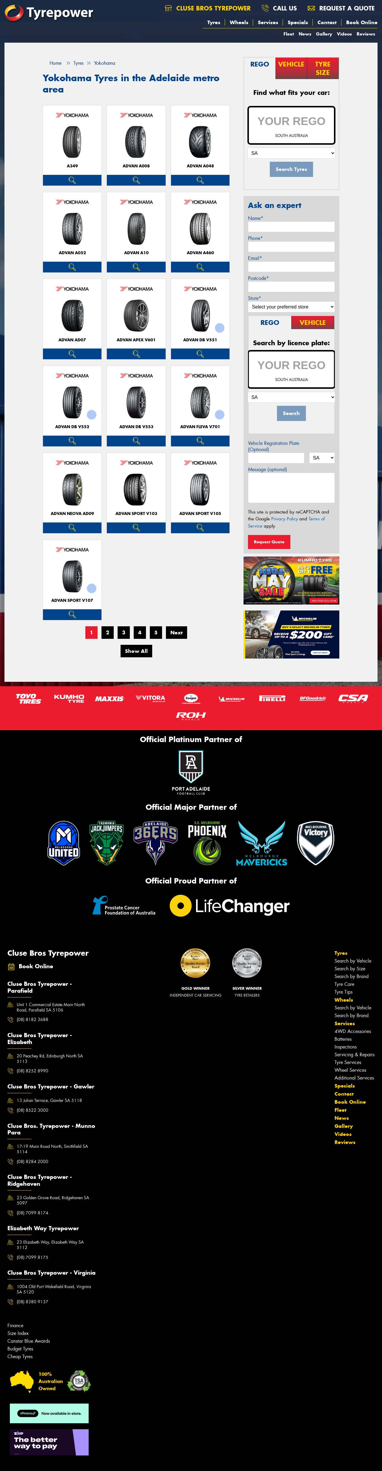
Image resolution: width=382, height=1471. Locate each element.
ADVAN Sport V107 (72, 600)
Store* (254, 298)
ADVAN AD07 (72, 340)
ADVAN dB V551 (200, 340)
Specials (298, 22)
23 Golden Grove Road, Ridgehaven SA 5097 (53, 1200)
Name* (255, 218)
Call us (279, 8)
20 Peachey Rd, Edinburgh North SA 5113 (50, 1058)
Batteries (343, 1039)
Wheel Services (350, 1070)
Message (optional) (267, 469)
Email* (255, 258)
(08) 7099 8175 (32, 1257)
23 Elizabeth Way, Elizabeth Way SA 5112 (50, 1244)
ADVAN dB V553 (136, 426)
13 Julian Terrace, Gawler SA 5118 (49, 1100)
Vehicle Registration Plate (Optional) (273, 446)
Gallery (324, 34)
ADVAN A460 (200, 252)
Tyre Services (348, 1062)
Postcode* (258, 278)
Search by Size (350, 969)
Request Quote (269, 542)
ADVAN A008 (136, 166)
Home (52, 63)
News (305, 34)
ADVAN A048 (200, 166)
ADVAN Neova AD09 (72, 513)
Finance (15, 1325)
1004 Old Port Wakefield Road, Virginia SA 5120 (54, 1289)
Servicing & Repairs (355, 1054)
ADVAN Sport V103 (136, 513)
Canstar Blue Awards (28, 1341)
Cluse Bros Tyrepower (208, 8)
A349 (72, 166)
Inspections (346, 1047)
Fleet (289, 34)
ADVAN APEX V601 (136, 340)
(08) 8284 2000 (32, 1161)
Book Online (362, 22)
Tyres (213, 22)
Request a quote (341, 8)
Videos (344, 34)
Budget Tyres (20, 1349)
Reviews (366, 34)
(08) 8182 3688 (32, 1019)
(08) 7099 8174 (32, 1213)
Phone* (255, 238)
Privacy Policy (284, 519)
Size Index (18, 1333)
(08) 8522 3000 (32, 1110)
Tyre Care (344, 984)
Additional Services (354, 1078)
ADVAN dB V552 (72, 426)
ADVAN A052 (72, 252)
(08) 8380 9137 (32, 1302)
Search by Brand (352, 976)
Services (268, 22)
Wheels (239, 22)
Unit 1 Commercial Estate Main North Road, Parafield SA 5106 (51, 1007)
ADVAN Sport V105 (200, 513)
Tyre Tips (343, 992)
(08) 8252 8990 (32, 1071)
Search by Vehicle (353, 961)
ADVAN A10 (136, 252)
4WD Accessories (353, 1031)
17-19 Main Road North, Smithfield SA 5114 (52, 1149)
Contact (327, 22)
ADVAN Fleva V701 (200, 426)
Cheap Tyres (20, 1356)
